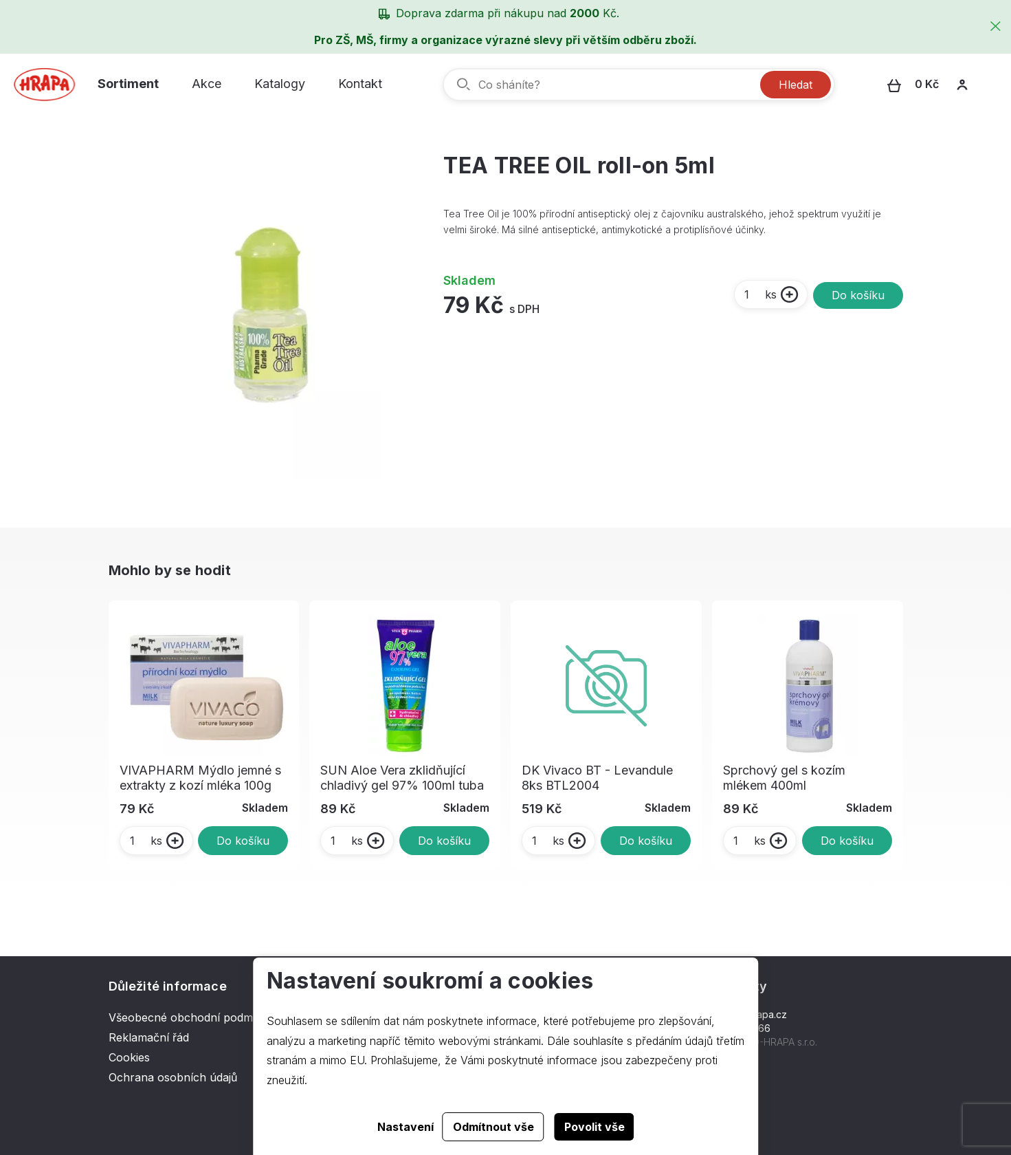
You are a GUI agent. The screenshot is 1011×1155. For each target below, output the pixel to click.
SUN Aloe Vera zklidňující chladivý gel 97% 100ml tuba (402, 777)
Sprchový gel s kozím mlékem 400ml (784, 777)
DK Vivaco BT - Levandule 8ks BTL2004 (597, 777)
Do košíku (858, 295)
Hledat (795, 84)
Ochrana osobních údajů (173, 1077)
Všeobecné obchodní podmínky (192, 1017)
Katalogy (279, 83)
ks (760, 294)
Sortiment (128, 83)
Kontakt (360, 83)
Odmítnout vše (493, 1127)
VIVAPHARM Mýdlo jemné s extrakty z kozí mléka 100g (200, 777)
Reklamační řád (149, 1037)
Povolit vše (594, 1127)
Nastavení (405, 1127)
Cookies (129, 1057)
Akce (206, 83)
